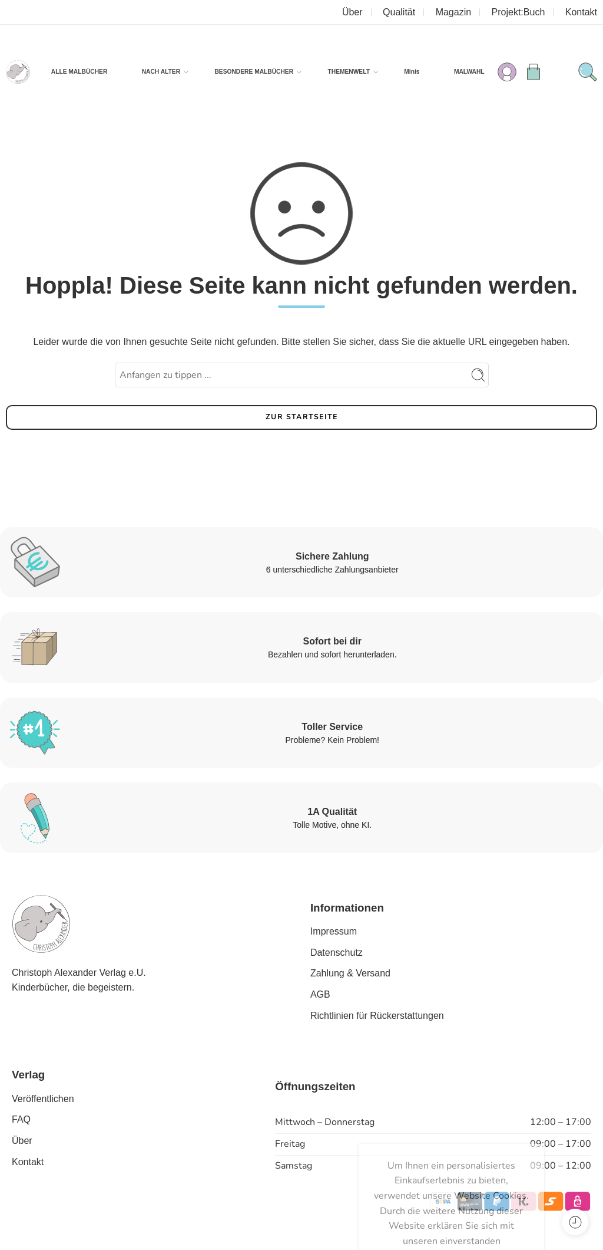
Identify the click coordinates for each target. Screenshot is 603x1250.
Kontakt (581, 12)
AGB (320, 994)
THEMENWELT (348, 72)
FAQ (21, 1119)
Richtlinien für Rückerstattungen (377, 1016)
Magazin (453, 12)
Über (352, 12)
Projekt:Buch (518, 12)
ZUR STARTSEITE (302, 417)
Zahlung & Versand (350, 973)
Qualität (399, 12)
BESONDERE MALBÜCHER (253, 72)
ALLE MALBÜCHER (79, 71)
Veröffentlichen (43, 1099)
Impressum (333, 931)
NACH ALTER (161, 72)
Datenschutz (336, 953)
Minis (411, 71)
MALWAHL (469, 71)
